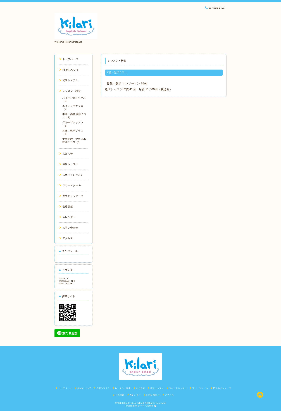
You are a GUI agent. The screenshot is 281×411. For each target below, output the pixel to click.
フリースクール (70, 185)
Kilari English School (133, 403)
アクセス (66, 238)
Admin (149, 406)
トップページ (68, 59)
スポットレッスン (71, 174)
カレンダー (67, 217)
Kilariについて (69, 69)
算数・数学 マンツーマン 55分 (127, 83)
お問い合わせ (68, 227)
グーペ (141, 406)
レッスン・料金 (70, 90)
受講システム (68, 80)
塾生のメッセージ (71, 195)
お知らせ (66, 153)
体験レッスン (68, 164)
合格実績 (66, 206)
